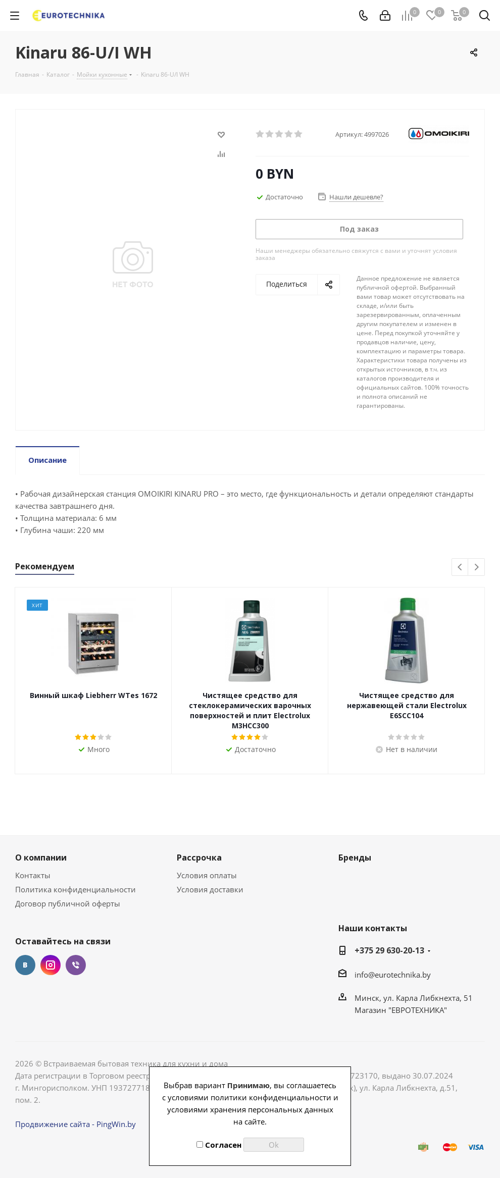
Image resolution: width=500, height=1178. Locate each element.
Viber (76, 965)
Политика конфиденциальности (75, 889)
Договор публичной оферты (67, 903)
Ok (274, 1145)
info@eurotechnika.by (393, 975)
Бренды (354, 857)
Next (476, 567)
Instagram (50, 965)
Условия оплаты (207, 875)
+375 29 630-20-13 (389, 950)
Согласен (218, 1145)
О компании (41, 857)
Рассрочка (199, 857)
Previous (460, 567)
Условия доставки (210, 889)
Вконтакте (25, 965)
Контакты (33, 875)
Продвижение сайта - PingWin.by (75, 1124)
